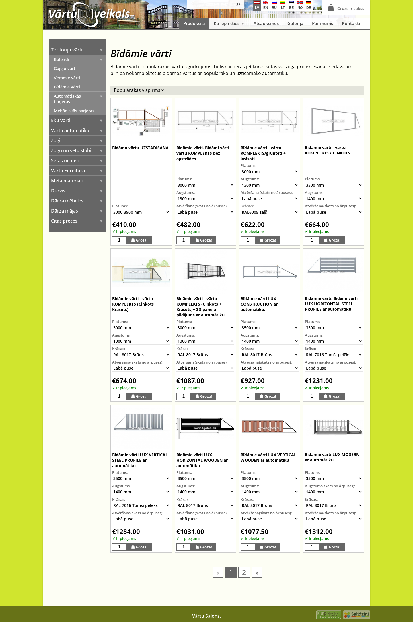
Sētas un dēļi (78, 160)
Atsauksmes (266, 23)
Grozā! (139, 240)
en (265, 5)
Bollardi (80, 59)
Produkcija (194, 23)
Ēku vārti (78, 120)
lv (257, 5)
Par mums (322, 23)
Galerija (295, 23)
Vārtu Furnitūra (78, 170)
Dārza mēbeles (78, 201)
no (300, 5)
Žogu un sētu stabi (78, 150)
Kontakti (351, 23)
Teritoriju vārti (78, 50)
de (308, 5)
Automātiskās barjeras (80, 99)
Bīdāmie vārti (67, 87)
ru (274, 5)
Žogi (78, 140)
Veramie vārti (67, 77)
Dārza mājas (78, 211)
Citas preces (78, 221)
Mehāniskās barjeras (74, 110)
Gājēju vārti (65, 68)
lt (282, 5)
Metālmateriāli (78, 181)
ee (291, 5)
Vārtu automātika (78, 130)
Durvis (78, 191)
